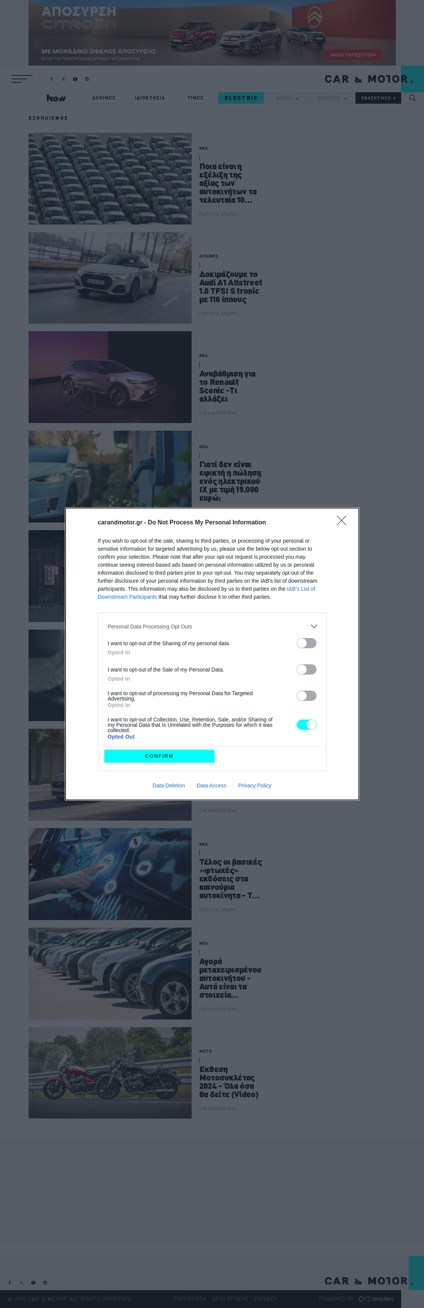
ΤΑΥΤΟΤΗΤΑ (190, 1299)
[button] (21, 79)
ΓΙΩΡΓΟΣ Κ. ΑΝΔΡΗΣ (218, 214)
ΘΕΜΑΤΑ (207, 744)
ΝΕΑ (203, 148)
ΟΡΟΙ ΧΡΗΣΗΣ (230, 1299)
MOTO (205, 1051)
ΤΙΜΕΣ (195, 97)
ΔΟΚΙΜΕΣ (104, 97)
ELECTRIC (241, 98)
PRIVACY (265, 1299)
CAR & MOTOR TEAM (218, 413)
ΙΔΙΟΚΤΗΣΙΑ (150, 97)
